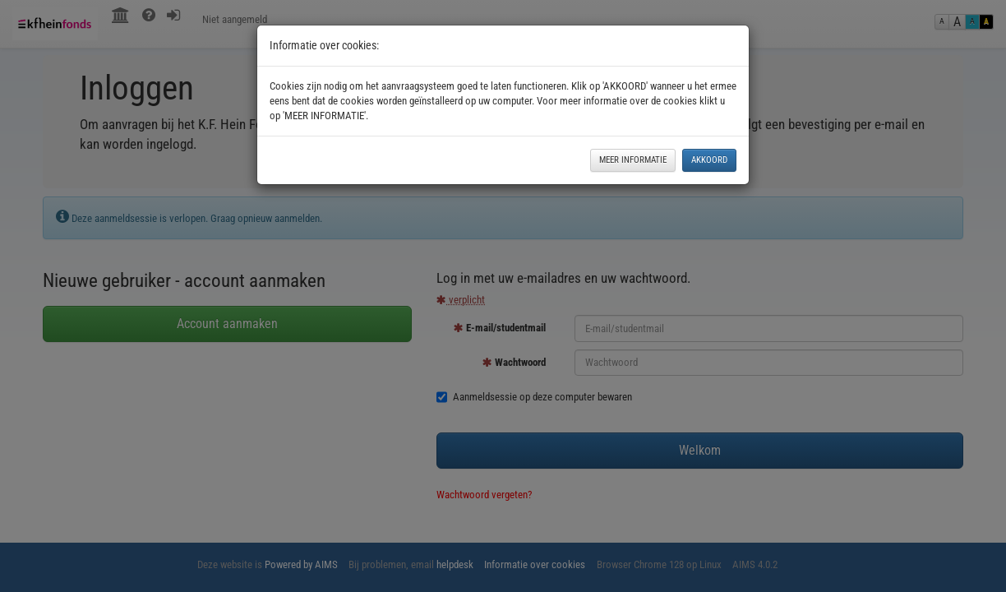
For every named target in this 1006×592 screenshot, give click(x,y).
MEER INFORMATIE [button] (633, 160)
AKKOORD (709, 160)
